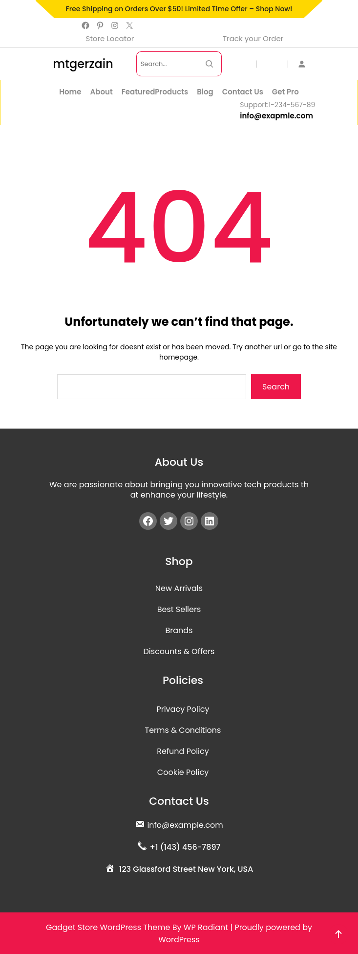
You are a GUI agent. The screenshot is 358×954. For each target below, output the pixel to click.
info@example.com (185, 825)
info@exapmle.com (276, 116)
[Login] (306, 63)
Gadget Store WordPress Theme (108, 927)
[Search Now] (209, 64)
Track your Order (253, 38)
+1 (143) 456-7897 (184, 847)
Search (276, 386)
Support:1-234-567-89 (277, 105)
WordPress (179, 939)
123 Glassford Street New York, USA (186, 869)
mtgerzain (83, 64)
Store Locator (110, 38)
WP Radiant (206, 927)
